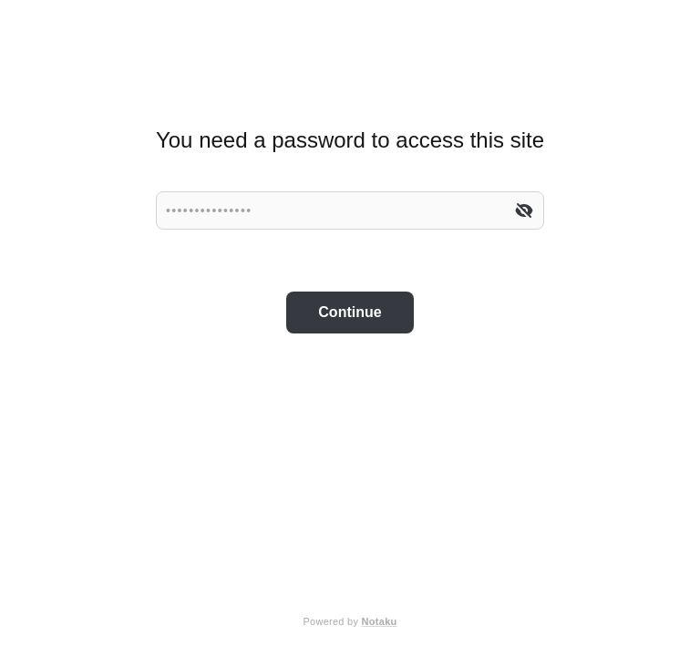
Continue (349, 312)
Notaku (379, 621)
